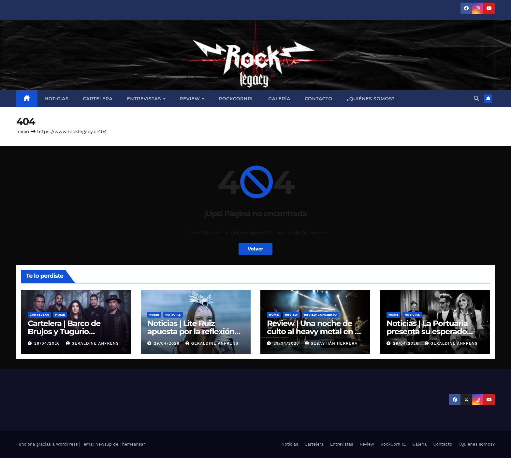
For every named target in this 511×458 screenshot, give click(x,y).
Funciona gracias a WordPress (47, 444)
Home (60, 314)
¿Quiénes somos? (371, 99)
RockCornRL (236, 99)
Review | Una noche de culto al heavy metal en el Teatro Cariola (314, 331)
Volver (255, 249)
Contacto (318, 99)
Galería (279, 99)
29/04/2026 (48, 343)
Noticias (57, 99)
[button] (476, 98)
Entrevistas (144, 99)
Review (190, 99)
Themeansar (132, 444)
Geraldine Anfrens (92, 343)
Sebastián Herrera (331, 343)
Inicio (22, 132)
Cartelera (97, 99)
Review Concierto (320, 314)
